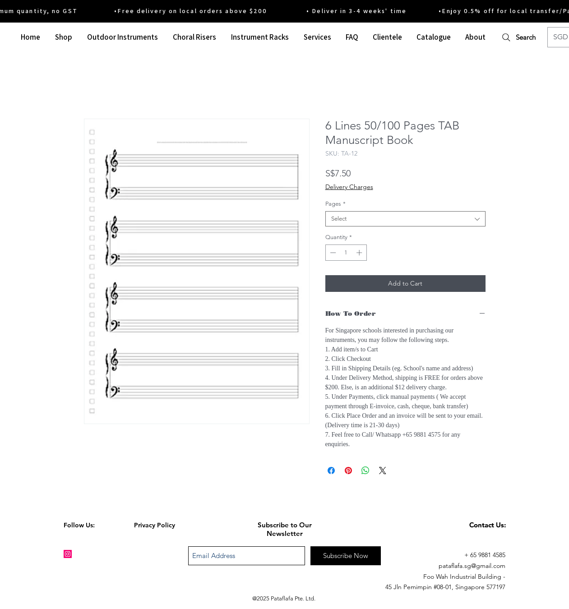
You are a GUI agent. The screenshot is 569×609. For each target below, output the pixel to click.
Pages (335, 203)
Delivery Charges (349, 187)
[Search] (518, 37)
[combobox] (405, 218)
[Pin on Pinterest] (348, 470)
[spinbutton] (346, 252)
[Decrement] (332, 252)
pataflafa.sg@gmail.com (472, 566)
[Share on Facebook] (331, 470)
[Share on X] (382, 470)
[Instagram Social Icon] (68, 554)
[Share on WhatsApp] (365, 470)
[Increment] (360, 252)
